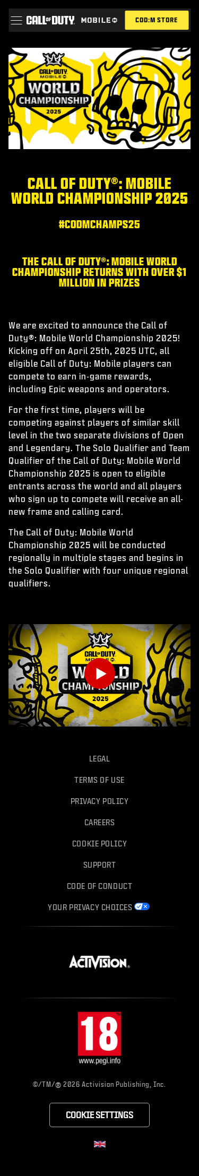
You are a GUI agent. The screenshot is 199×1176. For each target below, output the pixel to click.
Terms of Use (99, 780)
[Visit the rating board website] (100, 1039)
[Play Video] (100, 673)
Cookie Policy (99, 844)
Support (99, 865)
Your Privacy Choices (90, 907)
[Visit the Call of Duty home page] (50, 20)
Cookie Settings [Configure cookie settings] (99, 1114)
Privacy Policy (100, 801)
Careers (99, 822)
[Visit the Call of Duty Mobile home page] (99, 20)
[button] (16, 20)
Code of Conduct (99, 886)
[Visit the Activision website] (99, 962)
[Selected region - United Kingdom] (100, 1144)
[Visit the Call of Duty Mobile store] (156, 20)
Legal (99, 759)
